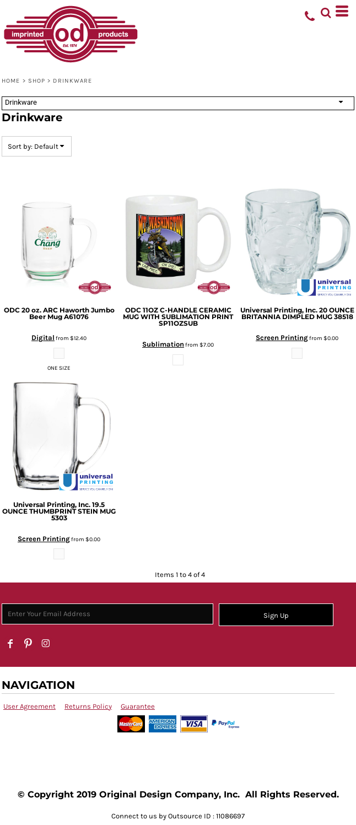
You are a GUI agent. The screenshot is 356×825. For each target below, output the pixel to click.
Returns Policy (88, 706)
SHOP (36, 80)
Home (11, 80)
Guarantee (138, 706)
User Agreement (29, 706)
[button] (325, 11)
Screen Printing (282, 337)
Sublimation (163, 344)
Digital (43, 337)
